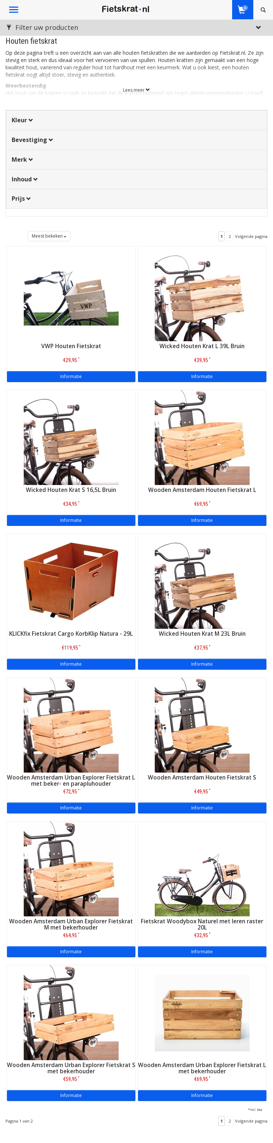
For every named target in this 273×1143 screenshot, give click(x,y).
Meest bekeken (49, 236)
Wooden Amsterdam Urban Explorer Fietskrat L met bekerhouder (202, 1068)
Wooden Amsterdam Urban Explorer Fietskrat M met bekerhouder (71, 924)
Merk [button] (22, 159)
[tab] (136, 120)
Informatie (71, 376)
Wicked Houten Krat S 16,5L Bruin (71, 490)
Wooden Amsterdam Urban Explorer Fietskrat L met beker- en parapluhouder (71, 781)
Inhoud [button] (25, 179)
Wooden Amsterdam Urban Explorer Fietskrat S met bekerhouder (71, 1068)
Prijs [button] (21, 199)
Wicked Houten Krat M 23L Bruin (202, 634)
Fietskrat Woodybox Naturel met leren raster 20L (202, 924)
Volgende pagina (251, 236)
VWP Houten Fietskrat (71, 346)
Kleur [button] (22, 120)
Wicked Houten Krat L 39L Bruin (202, 346)
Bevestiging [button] (32, 140)
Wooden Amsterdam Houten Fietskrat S (202, 777)
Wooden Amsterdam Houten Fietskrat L (202, 490)
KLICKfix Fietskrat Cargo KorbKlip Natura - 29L (71, 634)
